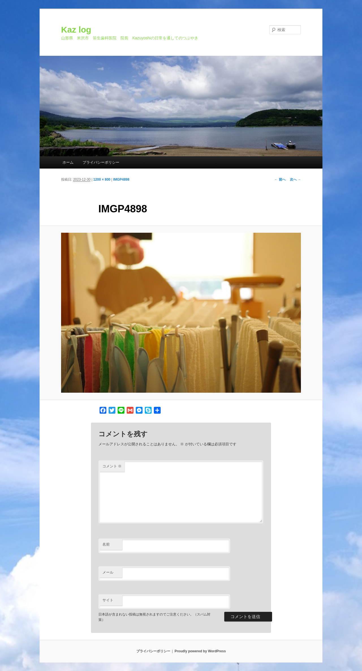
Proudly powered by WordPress (200, 651)
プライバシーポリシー (101, 162)
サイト (107, 600)
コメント (112, 466)
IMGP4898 (121, 179)
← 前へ (279, 179)
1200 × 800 (101, 179)
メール (107, 572)
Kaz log (76, 29)
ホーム (68, 162)
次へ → (295, 179)
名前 (106, 544)
